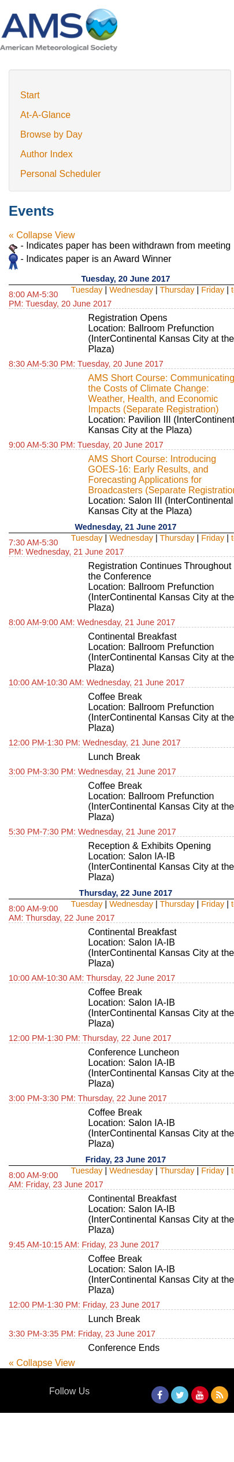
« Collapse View (42, 235)
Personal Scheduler (60, 174)
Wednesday (131, 289)
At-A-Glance (45, 115)
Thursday (177, 289)
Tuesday (87, 289)
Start (30, 95)
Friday (212, 289)
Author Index (46, 154)
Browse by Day (51, 134)
